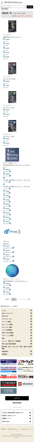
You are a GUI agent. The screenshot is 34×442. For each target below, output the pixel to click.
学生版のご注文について (9, 415)
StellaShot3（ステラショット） (12, 37)
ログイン (31, 2)
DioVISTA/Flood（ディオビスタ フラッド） (15, 281)
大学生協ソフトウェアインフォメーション (12, 2)
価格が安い (21, 16)
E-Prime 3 (6, 243)
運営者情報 (3, 429)
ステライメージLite (8, 107)
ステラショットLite (8, 136)
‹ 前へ (14, 299)
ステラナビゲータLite (9, 78)
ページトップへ (17, 407)
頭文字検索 (5, 9)
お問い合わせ (6, 421)
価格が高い (29, 16)
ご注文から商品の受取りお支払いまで (12, 412)
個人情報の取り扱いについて (13, 429)
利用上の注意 (24, 429)
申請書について (6, 418)
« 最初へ (7, 299)
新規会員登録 (17, 403)
